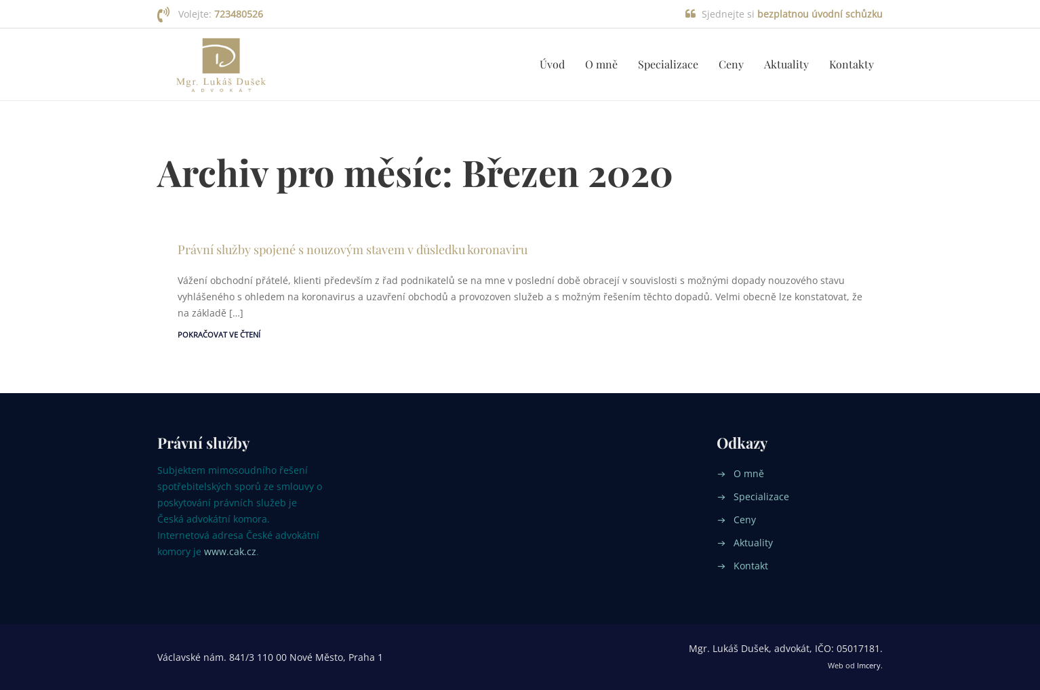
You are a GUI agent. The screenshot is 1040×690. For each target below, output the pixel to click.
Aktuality (786, 64)
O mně (601, 64)
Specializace (668, 64)
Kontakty (851, 64)
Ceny (731, 64)
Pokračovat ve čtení (219, 334)
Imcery (869, 665)
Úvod (552, 64)
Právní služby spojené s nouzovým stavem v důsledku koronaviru (352, 249)
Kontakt (751, 565)
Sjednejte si (792, 13)
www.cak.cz (230, 551)
